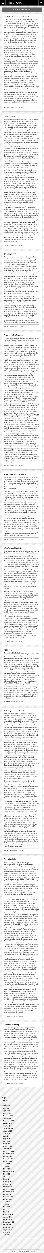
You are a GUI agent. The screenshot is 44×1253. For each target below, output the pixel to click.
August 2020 (7, 1230)
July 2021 (6, 1202)
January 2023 (7, 1184)
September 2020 (8, 1227)
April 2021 (6, 1209)
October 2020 (7, 1224)
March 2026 (7, 1113)
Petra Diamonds (9, 483)
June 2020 (6, 1235)
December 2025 (8, 1121)
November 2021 (8, 1192)
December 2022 (8, 1187)
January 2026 (7, 1118)
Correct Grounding (11, 1024)
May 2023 (6, 1174)
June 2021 (6, 1204)
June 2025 (6, 1136)
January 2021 (7, 1217)
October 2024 (7, 1156)
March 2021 (7, 1212)
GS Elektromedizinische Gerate (16, 16)
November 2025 (8, 1123)
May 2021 (6, 1207)
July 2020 (6, 1232)
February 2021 (8, 1214)
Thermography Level (10, 619)
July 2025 (6, 1133)
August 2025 (7, 1131)
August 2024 (7, 1161)
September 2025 (8, 1128)
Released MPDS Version (13, 335)
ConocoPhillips (33, 149)
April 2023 (6, 1176)
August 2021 (7, 1199)
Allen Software (15, 2)
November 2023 (8, 1171)
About (5, 1100)
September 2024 (8, 1159)
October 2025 (7, 1126)
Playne (33, 1251)
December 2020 (8, 1219)
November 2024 (8, 1154)
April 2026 (6, 1111)
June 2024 (6, 1166)
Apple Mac (8, 650)
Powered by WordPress (17, 1251)
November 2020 (8, 1222)
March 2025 (7, 1144)
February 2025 (8, 1146)
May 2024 (6, 1169)
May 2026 (6, 1108)
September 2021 (8, 1197)
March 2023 (7, 1179)
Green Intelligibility (11, 859)
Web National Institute (13, 548)
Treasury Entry (10, 254)
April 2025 (6, 1141)
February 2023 (8, 1181)
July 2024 (6, 1164)
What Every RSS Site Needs (15, 474)
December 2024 (8, 1151)
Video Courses (10, 116)
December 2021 (8, 1189)
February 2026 (8, 1116)
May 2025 (6, 1138)
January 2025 (7, 1149)
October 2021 (7, 1194)
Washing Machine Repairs (14, 710)
